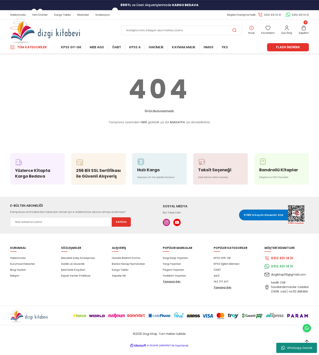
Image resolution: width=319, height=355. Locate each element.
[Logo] (45, 34)
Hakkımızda (18, 264)
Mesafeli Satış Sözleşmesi (78, 264)
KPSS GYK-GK (222, 264)
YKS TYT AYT (221, 288)
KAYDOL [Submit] (121, 229)
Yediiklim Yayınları (174, 282)
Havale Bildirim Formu (126, 264)
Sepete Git (119, 282)
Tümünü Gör (172, 288)
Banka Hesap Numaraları (128, 270)
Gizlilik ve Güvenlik (73, 270)
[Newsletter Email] (70, 228)
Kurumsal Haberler (22, 270)
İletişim (14, 282)
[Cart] (303, 34)
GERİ (144, 129)
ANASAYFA (177, 129)
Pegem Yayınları (173, 276)
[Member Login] (285, 34)
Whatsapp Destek (296, 348)
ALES (217, 282)
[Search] (178, 33)
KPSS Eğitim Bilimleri (226, 270)
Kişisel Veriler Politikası (76, 282)
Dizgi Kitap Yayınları (175, 264)
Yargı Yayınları (172, 270)
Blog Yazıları (18, 276)
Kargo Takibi (120, 276)
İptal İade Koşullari (73, 276)
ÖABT (217, 276)
